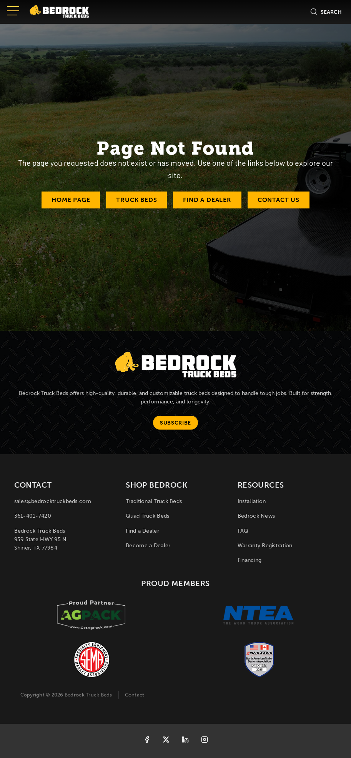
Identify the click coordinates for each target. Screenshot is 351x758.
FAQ (243, 531)
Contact (135, 695)
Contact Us (278, 199)
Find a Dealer (207, 199)
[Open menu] (13, 11)
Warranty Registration (265, 545)
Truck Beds (136, 199)
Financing (250, 560)
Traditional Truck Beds (154, 501)
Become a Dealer (148, 545)
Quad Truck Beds (147, 516)
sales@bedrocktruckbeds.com (52, 501)
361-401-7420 (32, 516)
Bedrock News (256, 516)
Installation (252, 501)
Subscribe (175, 423)
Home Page (71, 199)
